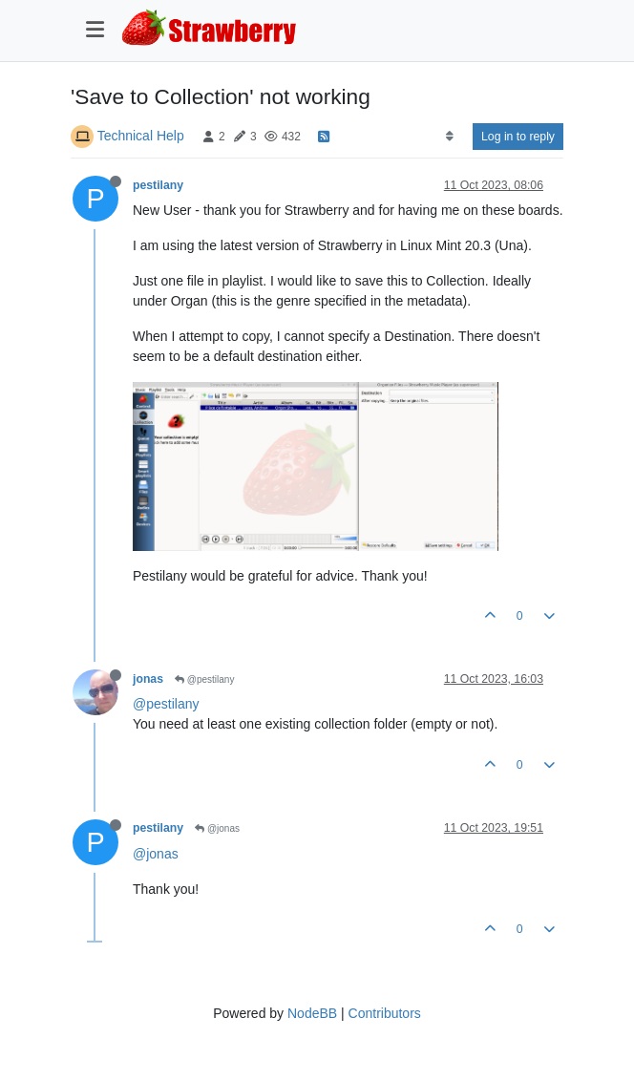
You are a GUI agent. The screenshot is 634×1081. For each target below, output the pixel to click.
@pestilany (204, 679)
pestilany (158, 185)
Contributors (385, 1013)
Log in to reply (518, 136)
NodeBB (312, 1013)
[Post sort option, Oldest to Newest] (449, 136)
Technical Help (140, 135)
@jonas (217, 828)
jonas (148, 679)
